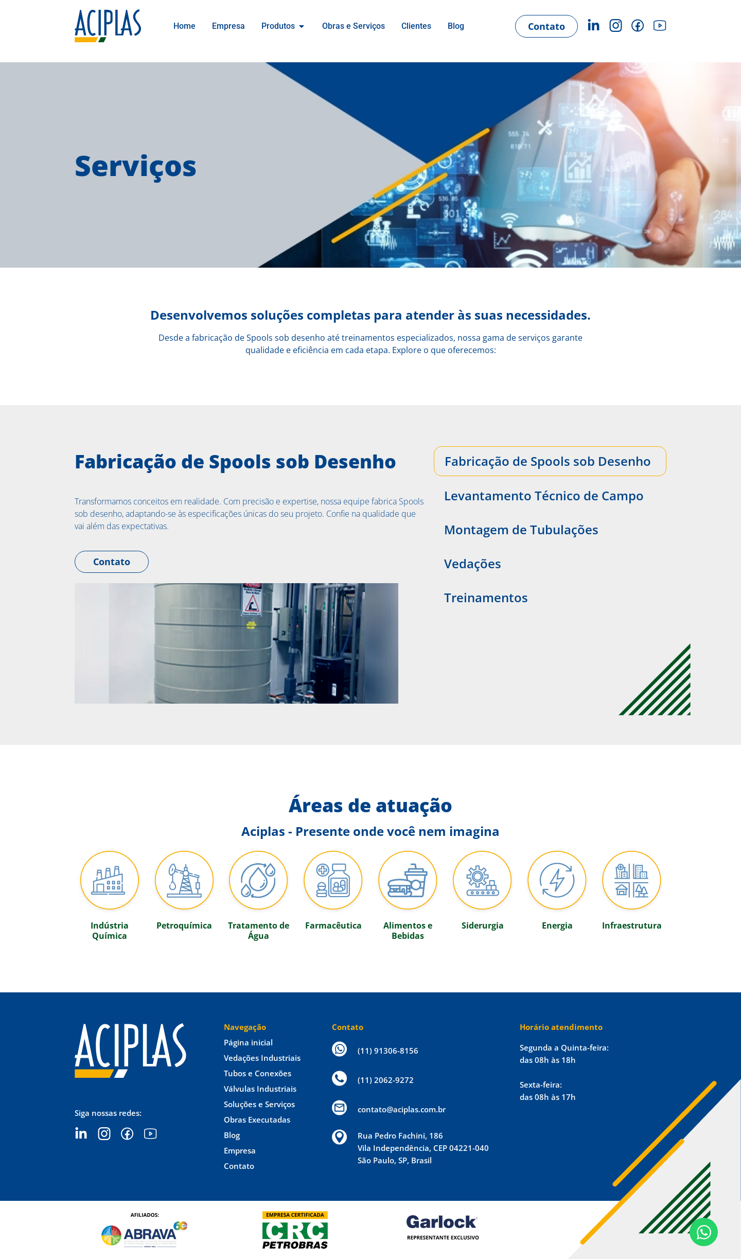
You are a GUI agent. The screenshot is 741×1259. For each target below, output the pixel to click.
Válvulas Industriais (260, 1088)
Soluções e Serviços (259, 1104)
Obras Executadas (257, 1119)
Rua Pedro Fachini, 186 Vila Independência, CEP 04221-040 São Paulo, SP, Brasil (423, 1147)
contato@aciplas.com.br (402, 1109)
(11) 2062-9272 (386, 1080)
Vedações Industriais (262, 1058)
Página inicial (248, 1042)
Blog (232, 1135)
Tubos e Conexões (257, 1073)
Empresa (240, 1150)
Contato (111, 561)
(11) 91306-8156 (388, 1050)
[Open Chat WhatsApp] (704, 1232)
